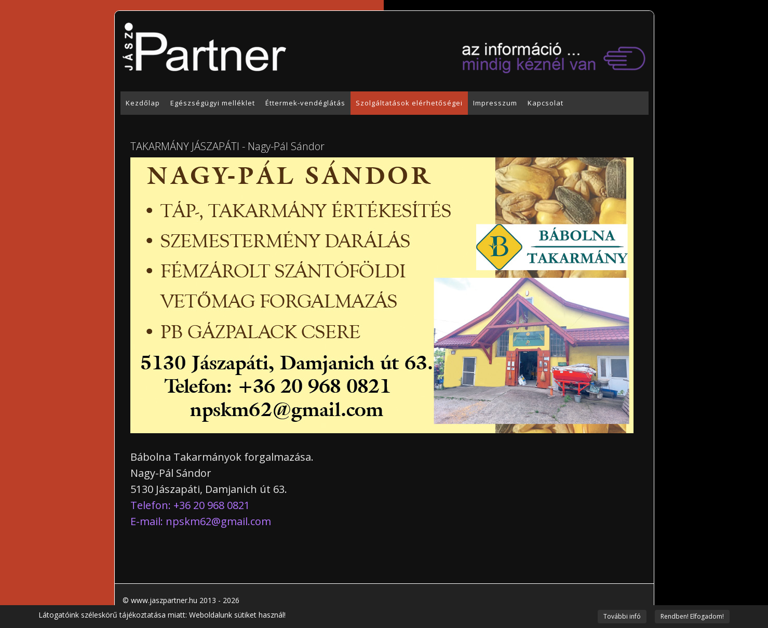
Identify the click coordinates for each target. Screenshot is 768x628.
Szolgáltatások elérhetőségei (409, 103)
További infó (622, 616)
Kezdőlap (143, 103)
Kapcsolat (545, 103)
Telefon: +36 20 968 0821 (190, 505)
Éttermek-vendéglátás (305, 103)
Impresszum (495, 103)
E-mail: (200, 521)
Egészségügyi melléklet (212, 103)
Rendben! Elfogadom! (692, 616)
